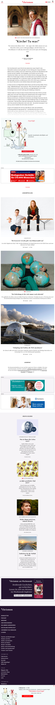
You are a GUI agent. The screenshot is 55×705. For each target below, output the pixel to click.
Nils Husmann (25, 247)
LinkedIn (30, 372)
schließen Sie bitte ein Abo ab (34, 369)
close (53, 685)
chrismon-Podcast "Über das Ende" (27, 436)
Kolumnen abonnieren (8, 625)
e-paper (3, 632)
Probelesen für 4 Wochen (27, 151)
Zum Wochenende (6, 623)
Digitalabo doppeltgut (8, 627)
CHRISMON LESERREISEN (27, 551)
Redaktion (4, 683)
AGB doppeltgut (5, 662)
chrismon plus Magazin (8, 630)
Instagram (44, 370)
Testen (47, 2)
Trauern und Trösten (7, 650)
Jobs (2, 678)
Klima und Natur (5, 642)
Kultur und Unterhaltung (8, 646)
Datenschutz (4, 658)
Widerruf (3, 664)
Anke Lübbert (26, 532)
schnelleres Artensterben (25, 98)
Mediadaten (4, 674)
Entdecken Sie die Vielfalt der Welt (27, 554)
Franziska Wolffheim (26, 495)
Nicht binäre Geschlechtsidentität (27, 517)
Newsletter (5, 615)
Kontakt (3, 660)
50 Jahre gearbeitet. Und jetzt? (27, 482)
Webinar (3, 620)
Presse (3, 676)
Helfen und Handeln (6, 640)
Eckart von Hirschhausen (28, 58)
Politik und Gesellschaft (8, 648)
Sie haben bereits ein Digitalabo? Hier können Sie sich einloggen (28, 161)
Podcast (3, 618)
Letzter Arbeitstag (28, 478)
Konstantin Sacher (27, 456)
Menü (2, 2)
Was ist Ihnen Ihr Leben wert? (27, 440)
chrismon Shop (5, 672)
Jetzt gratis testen (27, 696)
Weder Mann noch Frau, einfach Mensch (27, 520)
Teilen (27, 63)
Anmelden (53, 2)
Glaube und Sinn (5, 639)
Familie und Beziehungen (8, 637)
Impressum (4, 656)
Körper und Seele (6, 644)
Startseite (21, 4)
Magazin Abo (4, 670)
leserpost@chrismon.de (23, 370)
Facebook (23, 372)
